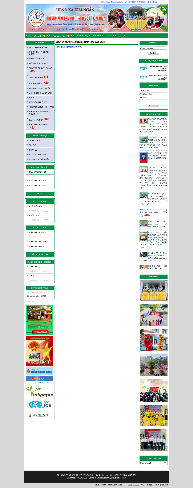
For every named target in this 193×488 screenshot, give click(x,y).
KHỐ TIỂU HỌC (36, 206)
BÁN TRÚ (98, 36)
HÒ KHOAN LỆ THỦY (38, 102)
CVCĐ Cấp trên (63, 35)
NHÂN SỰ (33, 150)
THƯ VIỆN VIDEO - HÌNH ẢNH (41, 107)
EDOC (33, 176)
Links (122, 36)
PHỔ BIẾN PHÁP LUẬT (38, 126)
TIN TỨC (32, 145)
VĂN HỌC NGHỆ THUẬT (39, 159)
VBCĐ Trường (83, 36)
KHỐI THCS (34, 215)
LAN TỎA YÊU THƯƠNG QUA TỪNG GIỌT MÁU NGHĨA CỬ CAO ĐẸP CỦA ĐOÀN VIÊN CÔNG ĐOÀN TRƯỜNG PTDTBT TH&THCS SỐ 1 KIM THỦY (154, 240)
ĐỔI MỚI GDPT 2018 (37, 63)
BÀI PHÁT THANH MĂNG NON (69, 47)
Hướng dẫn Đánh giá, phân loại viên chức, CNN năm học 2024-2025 (154, 213)
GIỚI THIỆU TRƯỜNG (38, 48)
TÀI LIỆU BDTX (39, 202)
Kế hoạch (42, 35)
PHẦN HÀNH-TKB (41, 58)
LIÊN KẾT (111, 36)
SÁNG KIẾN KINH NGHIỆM (39, 262)
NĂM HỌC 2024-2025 (37, 172)
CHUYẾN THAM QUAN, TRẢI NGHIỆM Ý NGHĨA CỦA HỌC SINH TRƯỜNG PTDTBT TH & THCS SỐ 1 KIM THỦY (154, 199)
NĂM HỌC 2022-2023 (37, 186)
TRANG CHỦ (34, 140)
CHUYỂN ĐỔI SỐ (41, 83)
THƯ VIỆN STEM (39, 77)
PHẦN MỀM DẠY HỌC (40, 254)
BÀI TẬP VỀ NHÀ (41, 119)
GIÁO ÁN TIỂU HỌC (39, 167)
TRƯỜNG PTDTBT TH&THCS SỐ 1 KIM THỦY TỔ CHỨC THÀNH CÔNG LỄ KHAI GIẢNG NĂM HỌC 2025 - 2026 (154, 143)
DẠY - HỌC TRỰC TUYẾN (39, 88)
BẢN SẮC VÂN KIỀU (37, 155)
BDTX (31, 98)
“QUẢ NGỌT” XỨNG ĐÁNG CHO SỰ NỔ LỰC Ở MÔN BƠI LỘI (158, 224)
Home (28, 36)
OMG (39, 194)
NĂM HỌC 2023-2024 (37, 181)
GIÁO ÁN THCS (39, 228)
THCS (31, 276)
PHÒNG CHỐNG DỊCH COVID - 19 (41, 112)
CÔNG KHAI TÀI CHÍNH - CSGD (39, 53)
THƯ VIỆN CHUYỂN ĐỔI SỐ (41, 70)
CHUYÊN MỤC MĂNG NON (41, 93)
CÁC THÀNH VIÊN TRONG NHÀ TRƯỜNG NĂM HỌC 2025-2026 (158, 155)
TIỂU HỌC (33, 267)
